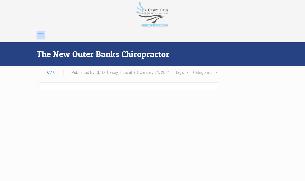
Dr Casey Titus (115, 72)
